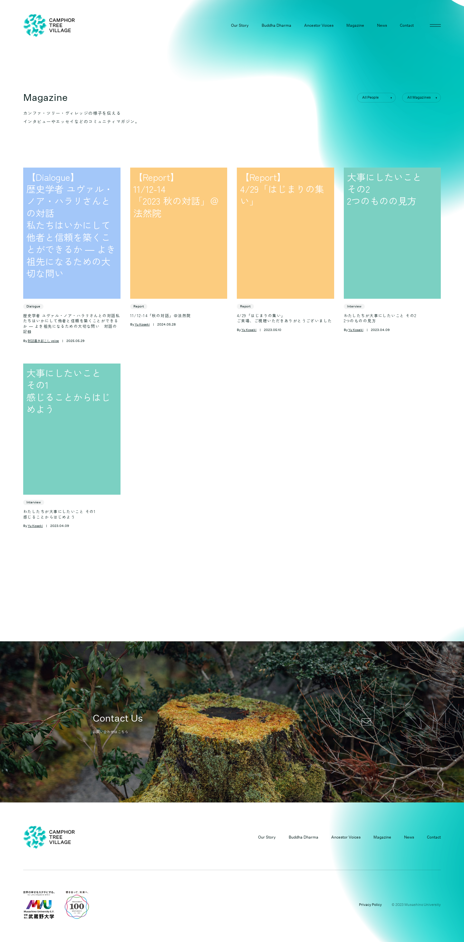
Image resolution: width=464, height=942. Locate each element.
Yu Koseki (142, 324)
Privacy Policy (370, 904)
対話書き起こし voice (43, 341)
